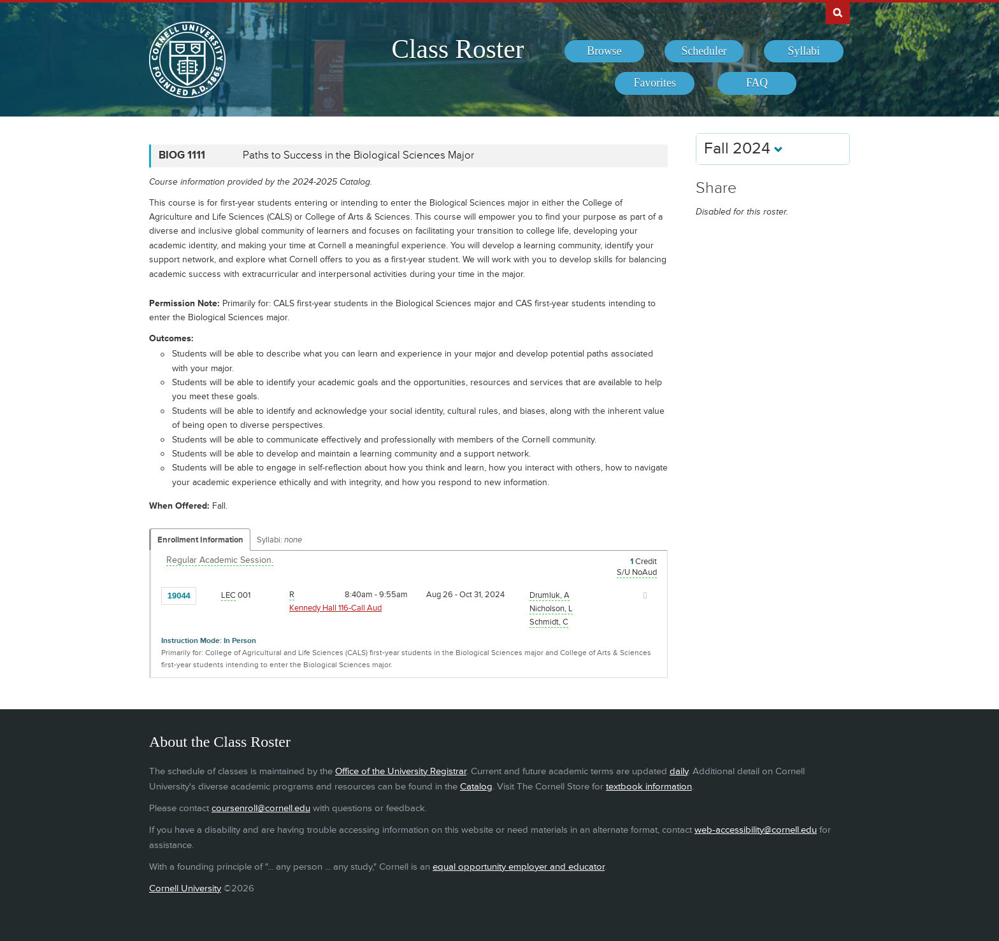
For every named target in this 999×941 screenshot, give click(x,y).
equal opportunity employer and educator (519, 867)
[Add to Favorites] (209, 595)
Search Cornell (838, 12)
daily (679, 771)
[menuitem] (604, 51)
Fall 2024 (743, 149)
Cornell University (185, 888)
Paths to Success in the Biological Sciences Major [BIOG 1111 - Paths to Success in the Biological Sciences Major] (358, 155)
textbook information (649, 787)
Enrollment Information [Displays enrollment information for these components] (200, 540)
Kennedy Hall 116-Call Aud (335, 608)
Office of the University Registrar (400, 771)
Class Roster (457, 49)
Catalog (476, 787)
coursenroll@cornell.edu (261, 808)
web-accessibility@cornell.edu (755, 830)
